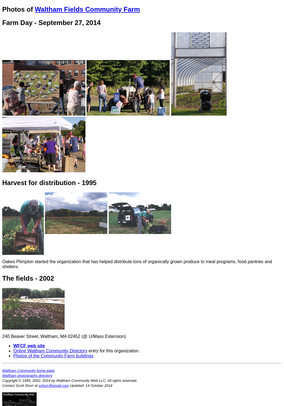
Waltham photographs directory (27, 375)
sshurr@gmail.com (54, 385)
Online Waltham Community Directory (50, 350)
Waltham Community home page (28, 370)
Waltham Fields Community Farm (87, 9)
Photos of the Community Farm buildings (53, 355)
